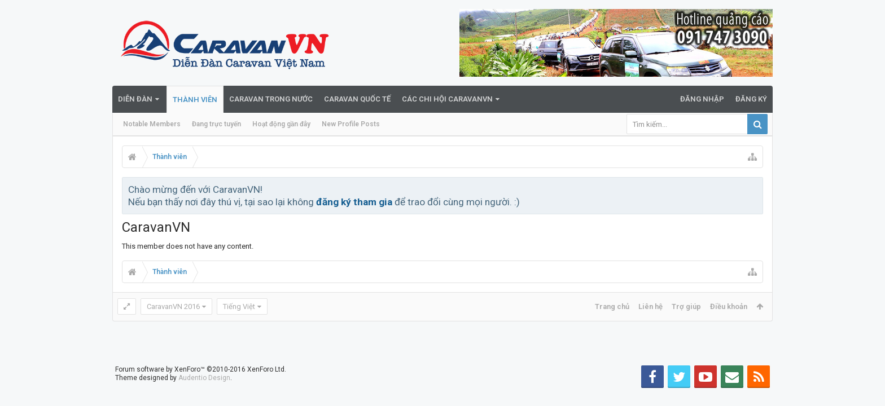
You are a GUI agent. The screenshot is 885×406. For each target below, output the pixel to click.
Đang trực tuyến (216, 124)
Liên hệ (650, 306)
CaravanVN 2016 (173, 306)
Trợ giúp (686, 306)
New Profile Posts (351, 124)
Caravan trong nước (271, 99)
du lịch (395, 401)
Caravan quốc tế (357, 99)
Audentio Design (204, 369)
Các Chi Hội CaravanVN (447, 99)
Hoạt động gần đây (281, 124)
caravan (420, 401)
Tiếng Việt (239, 306)
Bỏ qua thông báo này (755, 188)
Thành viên (195, 99)
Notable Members (152, 124)
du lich (372, 401)
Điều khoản (728, 306)
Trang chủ (612, 306)
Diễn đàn (135, 99)
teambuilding (456, 401)
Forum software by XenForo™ (200, 360)
